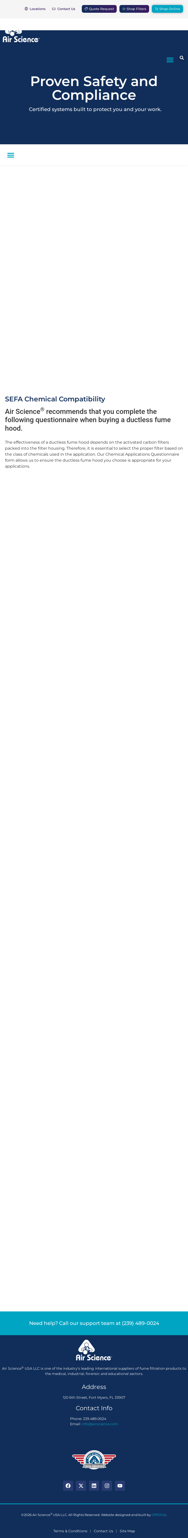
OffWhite (159, 1515)
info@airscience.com (100, 1424)
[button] (170, 59)
